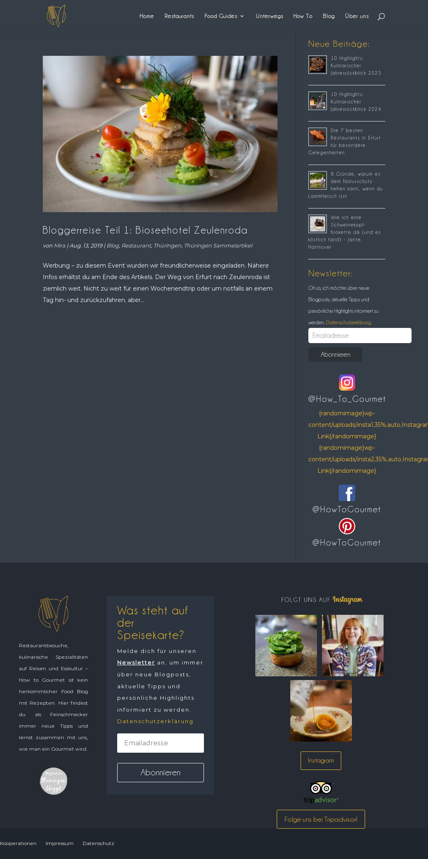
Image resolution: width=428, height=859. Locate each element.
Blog (329, 16)
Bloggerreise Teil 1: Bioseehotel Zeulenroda (145, 230)
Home (147, 16)
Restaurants (179, 16)
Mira (59, 245)
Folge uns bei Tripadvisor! (321, 819)
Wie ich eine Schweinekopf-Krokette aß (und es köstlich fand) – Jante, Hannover (344, 232)
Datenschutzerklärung (348, 322)
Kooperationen (18, 843)
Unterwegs (269, 16)
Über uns (357, 16)
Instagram (321, 760)
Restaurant (136, 245)
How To (303, 16)
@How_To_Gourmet (347, 398)
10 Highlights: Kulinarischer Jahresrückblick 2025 (356, 66)
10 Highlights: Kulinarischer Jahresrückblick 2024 (356, 102)
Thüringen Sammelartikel (218, 245)
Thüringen (167, 245)
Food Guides (220, 16)
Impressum (60, 843)
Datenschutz (98, 843)
